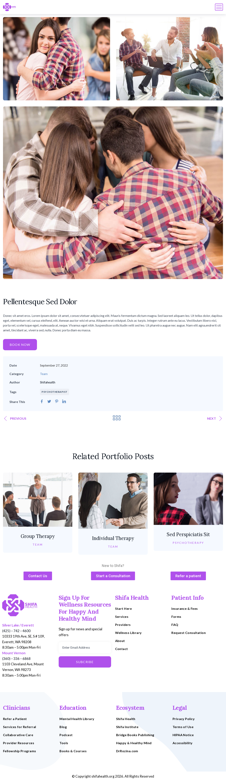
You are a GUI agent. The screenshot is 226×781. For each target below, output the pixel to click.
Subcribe (85, 662)
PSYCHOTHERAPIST (54, 391)
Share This (17, 402)
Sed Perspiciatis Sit (188, 534)
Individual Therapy (113, 538)
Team (44, 374)
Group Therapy (38, 536)
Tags (12, 392)
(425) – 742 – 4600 (16, 631)
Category (16, 374)
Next (214, 418)
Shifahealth (47, 382)
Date (13, 365)
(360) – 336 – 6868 (16, 658)
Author (14, 382)
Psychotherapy (188, 542)
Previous (15, 418)
